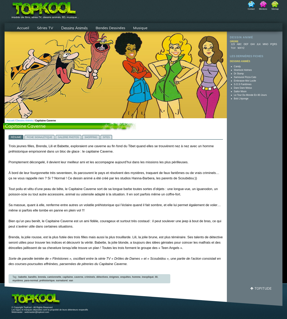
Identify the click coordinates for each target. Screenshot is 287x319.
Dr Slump (239, 73)
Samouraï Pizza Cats (245, 77)
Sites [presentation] (106, 137)
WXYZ (241, 48)
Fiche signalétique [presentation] (39, 137)
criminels (90, 277)
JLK (259, 44)
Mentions (263, 9)
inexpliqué (148, 277)
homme (136, 277)
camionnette (54, 277)
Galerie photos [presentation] (68, 137)
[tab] (16, 137)
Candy (237, 66)
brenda (42, 277)
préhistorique (47, 280)
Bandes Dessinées (110, 28)
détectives (102, 277)
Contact (251, 9)
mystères (18, 280)
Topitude (263, 288)
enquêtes (125, 277)
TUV (233, 48)
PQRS (273, 44)
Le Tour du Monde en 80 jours (250, 95)
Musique (140, 28)
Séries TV (45, 28)
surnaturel (62, 280)
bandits (32, 277)
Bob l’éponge (241, 98)
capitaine (68, 277)
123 (233, 44)
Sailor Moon (240, 91)
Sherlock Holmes (243, 70)
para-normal (31, 280)
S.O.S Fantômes (242, 84)
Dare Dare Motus (243, 87)
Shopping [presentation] (91, 137)
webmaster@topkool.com (36, 312)
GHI (252, 44)
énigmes (114, 277)
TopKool (45, 8)
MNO (265, 44)
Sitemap (275, 9)
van (71, 280)
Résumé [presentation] (16, 137)
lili (156, 277)
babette (22, 277)
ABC (239, 44)
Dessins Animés (74, 28)
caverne (78, 277)
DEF (246, 44)
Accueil (23, 28)
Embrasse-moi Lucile (245, 80)
